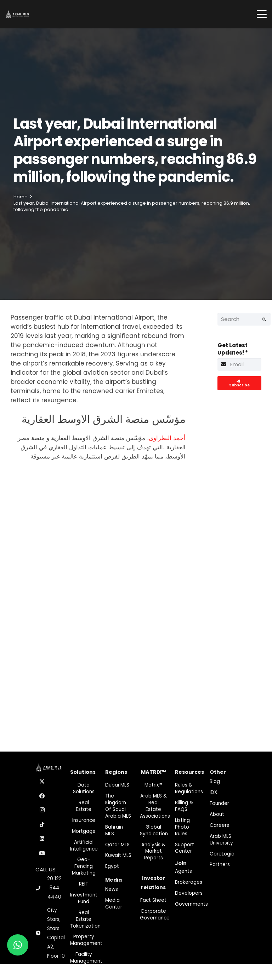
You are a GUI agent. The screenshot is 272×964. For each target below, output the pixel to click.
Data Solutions (84, 788)
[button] (262, 14)
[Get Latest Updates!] (239, 364)
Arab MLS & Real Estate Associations (155, 806)
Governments (191, 904)
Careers (219, 825)
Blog (215, 781)
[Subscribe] (239, 383)
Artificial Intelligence (84, 845)
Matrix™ (153, 785)
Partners (220, 864)
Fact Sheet (153, 900)
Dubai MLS (117, 785)
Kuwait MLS (118, 855)
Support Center (184, 848)
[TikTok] (42, 824)
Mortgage (84, 831)
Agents (183, 871)
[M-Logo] (17, 14)
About (217, 814)
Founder (219, 803)
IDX (213, 792)
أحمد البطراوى (167, 438)
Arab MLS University (221, 839)
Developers (189, 893)
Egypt (112, 866)
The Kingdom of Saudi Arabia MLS (118, 806)
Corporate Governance (155, 914)
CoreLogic (222, 854)
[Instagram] (42, 810)
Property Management (86, 940)
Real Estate (83, 806)
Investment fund (83, 898)
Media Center (113, 903)
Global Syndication (154, 830)
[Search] (244, 319)
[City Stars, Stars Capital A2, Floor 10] (41, 933)
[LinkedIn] (42, 839)
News (111, 889)
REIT (83, 884)
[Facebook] (42, 796)
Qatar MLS (117, 844)
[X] (42, 781)
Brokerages (188, 882)
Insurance (83, 820)
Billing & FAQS (184, 806)
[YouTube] (42, 853)
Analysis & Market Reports (153, 851)
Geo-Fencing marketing (84, 866)
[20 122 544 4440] (41, 888)
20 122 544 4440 (54, 887)
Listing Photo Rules (182, 827)
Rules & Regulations (189, 788)
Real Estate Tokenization (85, 919)
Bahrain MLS (114, 830)
